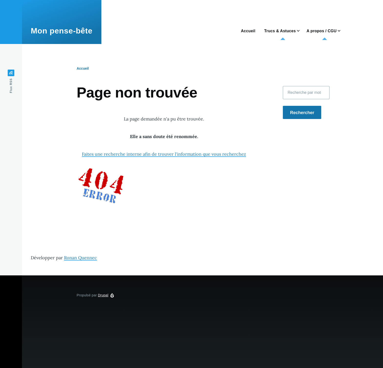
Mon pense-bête (62, 30)
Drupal (103, 295)
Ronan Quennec (80, 257)
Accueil (83, 68)
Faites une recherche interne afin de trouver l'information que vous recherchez (164, 154)
